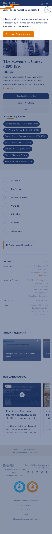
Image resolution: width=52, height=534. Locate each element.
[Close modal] (48, 10)
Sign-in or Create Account (18, 34)
